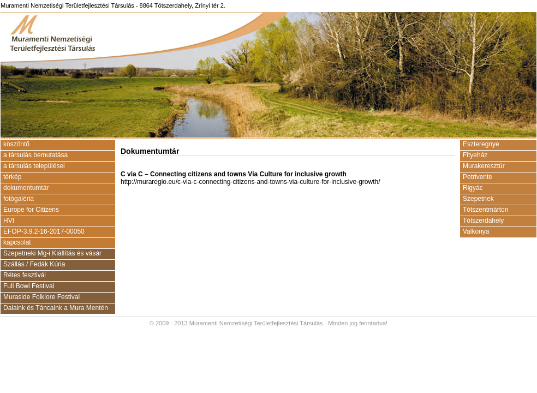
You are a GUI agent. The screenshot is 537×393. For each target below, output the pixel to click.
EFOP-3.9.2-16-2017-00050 (44, 231)
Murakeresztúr (484, 166)
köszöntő (16, 144)
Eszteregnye (481, 144)
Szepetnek (478, 199)
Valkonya (476, 231)
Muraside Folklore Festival (41, 297)
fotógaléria (18, 199)
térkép (12, 177)
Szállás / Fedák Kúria (34, 264)
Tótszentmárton (485, 209)
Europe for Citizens (31, 209)
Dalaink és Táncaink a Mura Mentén (55, 308)
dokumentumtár (26, 188)
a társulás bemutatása (35, 155)
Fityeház (475, 155)
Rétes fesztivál (24, 275)
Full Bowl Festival (28, 286)
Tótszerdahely (483, 220)
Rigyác (473, 188)
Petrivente (477, 177)
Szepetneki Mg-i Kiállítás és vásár (52, 253)
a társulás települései (34, 166)
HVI (8, 220)
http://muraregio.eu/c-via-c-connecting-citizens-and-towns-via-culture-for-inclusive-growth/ (250, 182)
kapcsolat (17, 242)
